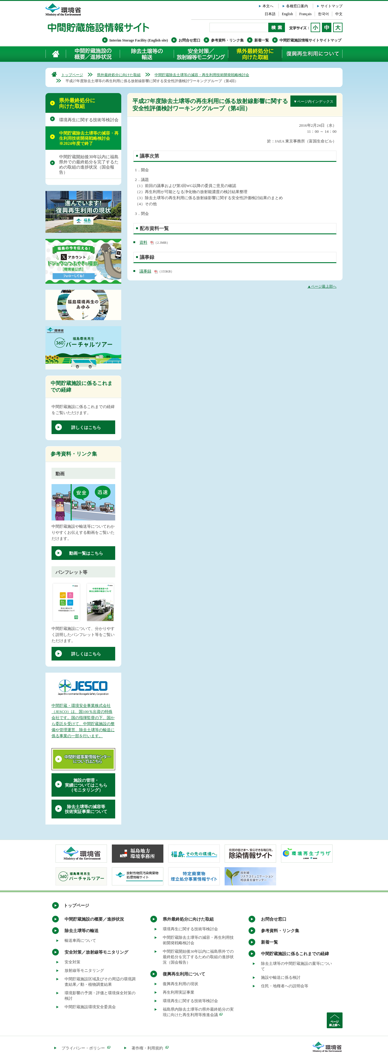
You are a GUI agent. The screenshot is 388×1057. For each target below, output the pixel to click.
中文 (339, 14)
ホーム (55, 54)
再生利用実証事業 (178, 992)
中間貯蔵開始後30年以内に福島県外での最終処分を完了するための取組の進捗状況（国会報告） (89, 165)
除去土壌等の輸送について (147, 54)
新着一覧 (261, 40)
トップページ (72, 75)
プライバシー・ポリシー (86, 1048)
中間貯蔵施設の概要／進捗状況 (93, 54)
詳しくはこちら (86, 427)
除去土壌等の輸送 (82, 930)
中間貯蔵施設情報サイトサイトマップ (310, 40)
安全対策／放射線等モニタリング (201, 54)
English (287, 14)
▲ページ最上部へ (321, 286)
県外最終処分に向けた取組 (255, 54)
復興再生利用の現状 (180, 984)
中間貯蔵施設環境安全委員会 (90, 1007)
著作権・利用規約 (150, 1048)
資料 (143, 242)
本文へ (268, 6)
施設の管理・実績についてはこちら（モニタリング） (86, 785)
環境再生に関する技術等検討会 (89, 120)
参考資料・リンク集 (227, 40)
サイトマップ (332, 6)
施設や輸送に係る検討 (280, 977)
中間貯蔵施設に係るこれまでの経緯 (295, 954)
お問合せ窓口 (189, 40)
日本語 (270, 14)
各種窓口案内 (297, 6)
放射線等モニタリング (84, 970)
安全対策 (72, 962)
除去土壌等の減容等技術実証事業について (86, 809)
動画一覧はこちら (86, 553)
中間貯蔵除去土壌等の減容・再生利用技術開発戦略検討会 (202, 75)
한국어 (323, 14)
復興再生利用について (312, 54)
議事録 (145, 271)
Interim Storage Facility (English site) (138, 40)
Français (305, 14)
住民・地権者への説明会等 (284, 986)
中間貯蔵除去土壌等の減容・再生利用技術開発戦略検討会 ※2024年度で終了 (89, 138)
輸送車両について (80, 940)
